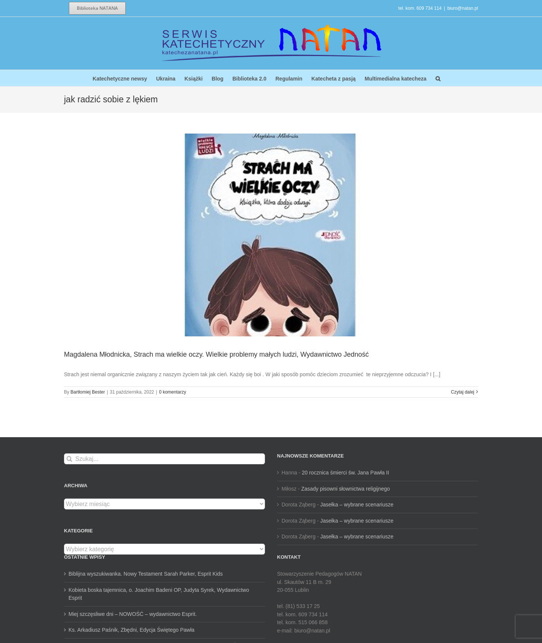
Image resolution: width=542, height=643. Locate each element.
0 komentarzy (172, 392)
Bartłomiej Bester (87, 392)
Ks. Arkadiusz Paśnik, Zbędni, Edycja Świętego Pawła (132, 630)
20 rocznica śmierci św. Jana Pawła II (345, 473)
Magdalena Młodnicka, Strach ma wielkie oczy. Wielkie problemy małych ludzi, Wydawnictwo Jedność (216, 354)
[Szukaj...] (164, 458)
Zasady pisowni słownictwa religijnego (345, 489)
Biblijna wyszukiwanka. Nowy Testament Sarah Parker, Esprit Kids (146, 574)
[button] (437, 78)
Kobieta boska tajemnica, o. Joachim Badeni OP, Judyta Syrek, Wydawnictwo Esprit (159, 594)
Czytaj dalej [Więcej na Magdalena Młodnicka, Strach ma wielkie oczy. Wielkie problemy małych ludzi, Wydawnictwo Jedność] (462, 392)
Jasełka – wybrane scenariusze (357, 505)
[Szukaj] (69, 458)
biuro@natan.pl (462, 8)
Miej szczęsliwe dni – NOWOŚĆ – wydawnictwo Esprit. (133, 614)
